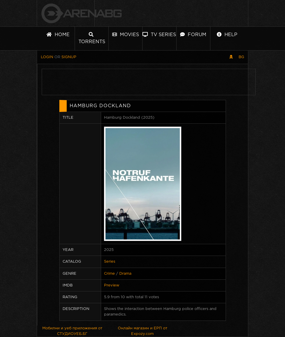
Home (58, 34)
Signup (68, 57)
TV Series (159, 34)
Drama (125, 273)
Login (47, 57)
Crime (109, 273)
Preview (111, 285)
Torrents (91, 38)
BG (241, 57)
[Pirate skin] (231, 57)
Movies (125, 34)
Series (109, 261)
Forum (193, 34)
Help (227, 34)
